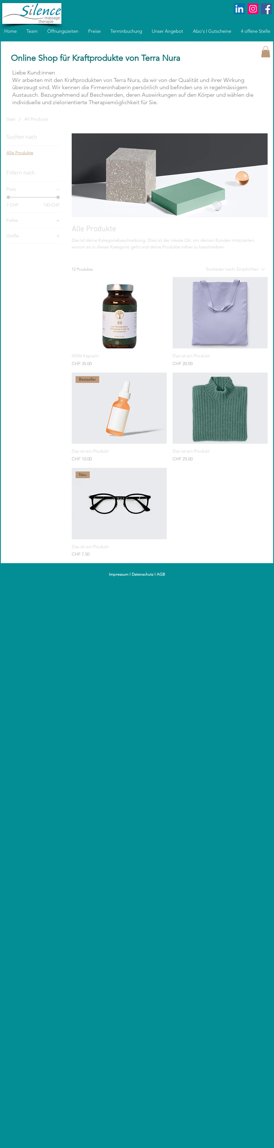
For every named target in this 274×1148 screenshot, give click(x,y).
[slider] (8, 197)
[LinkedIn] (239, 8)
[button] (265, 52)
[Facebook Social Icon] (266, 8)
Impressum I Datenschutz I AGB (137, 574)
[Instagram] (253, 8)
